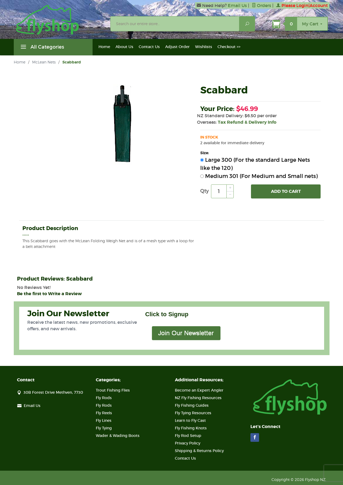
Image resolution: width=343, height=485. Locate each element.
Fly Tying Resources (193, 412)
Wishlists (203, 46)
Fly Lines (103, 420)
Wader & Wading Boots (118, 435)
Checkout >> (229, 46)
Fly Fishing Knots (191, 428)
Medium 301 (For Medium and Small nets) (259, 176)
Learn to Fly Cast (190, 420)
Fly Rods (104, 397)
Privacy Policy (187, 443)
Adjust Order (177, 46)
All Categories (41, 47)
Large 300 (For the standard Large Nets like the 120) (255, 164)
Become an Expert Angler (199, 390)
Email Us (237, 5)
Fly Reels (104, 412)
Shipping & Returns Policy (199, 450)
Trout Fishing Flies (113, 390)
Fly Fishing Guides (192, 405)
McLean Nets (44, 62)
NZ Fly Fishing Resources (198, 397)
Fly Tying (104, 428)
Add (286, 191)
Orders (261, 5)
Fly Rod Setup (188, 435)
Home (104, 46)
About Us (124, 46)
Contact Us (149, 46)
